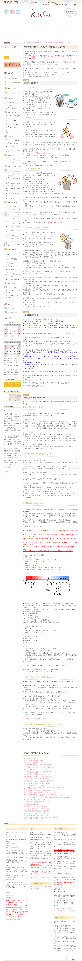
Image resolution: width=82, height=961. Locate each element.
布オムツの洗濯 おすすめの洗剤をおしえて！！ (37, 792)
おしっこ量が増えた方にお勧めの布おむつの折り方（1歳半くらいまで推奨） (44, 778)
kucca (7, 462)
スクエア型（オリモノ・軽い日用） (13, 175)
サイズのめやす (35, 21)
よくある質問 (59, 25)
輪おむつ (10, 96)
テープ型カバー (10, 103)
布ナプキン (9, 160)
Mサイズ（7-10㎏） (13, 131)
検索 (6, 48)
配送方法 (31, 953)
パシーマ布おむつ (12, 99)
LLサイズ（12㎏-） (13, 137)
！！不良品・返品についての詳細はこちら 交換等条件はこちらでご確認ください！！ (64, 901)
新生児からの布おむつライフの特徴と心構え (36, 797)
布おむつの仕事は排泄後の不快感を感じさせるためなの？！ (40, 783)
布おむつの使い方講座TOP (34, 33)
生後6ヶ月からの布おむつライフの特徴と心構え (37, 799)
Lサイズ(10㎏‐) (11, 118)
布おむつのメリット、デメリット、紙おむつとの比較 (38, 762)
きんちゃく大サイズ (13, 214)
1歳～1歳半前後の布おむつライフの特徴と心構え (37, 801)
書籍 (7, 295)
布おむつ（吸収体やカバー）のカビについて (36, 760)
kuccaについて (10, 21)
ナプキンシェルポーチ (13, 230)
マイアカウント (47, 5)
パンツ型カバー (10, 127)
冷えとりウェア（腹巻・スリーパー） (11, 235)
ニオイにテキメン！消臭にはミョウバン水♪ (36, 144)
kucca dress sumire (11, 303)
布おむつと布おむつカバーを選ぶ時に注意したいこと (38, 755)
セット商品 (10, 150)
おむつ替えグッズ (10, 193)
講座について (22, 21)
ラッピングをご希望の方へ (12, 74)
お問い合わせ (18, 953)
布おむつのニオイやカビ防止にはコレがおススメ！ (37, 804)
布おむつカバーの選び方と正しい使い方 (35, 753)
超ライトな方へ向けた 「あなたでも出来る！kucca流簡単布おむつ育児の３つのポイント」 (48, 788)
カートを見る (74, 5)
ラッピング (9, 299)
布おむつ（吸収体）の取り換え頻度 (33, 810)
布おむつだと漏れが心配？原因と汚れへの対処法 (37, 769)
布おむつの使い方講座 (30, 780)
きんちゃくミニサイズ (13, 221)
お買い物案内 (46, 25)
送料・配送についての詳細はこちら (39, 868)
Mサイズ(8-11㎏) (12, 115)
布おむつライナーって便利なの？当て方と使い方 (37, 772)
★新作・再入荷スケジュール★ (71, 21)
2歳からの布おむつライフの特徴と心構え (35, 802)
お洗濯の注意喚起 (47, 21)
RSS (62, 953)
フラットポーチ (12, 226)
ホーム (24, 33)
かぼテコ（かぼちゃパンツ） (13, 287)
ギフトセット (11, 153)
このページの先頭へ (71, 950)
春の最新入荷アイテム (12, 79)
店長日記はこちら (9, 458)
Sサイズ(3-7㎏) (12, 112)
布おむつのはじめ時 (29, 749)
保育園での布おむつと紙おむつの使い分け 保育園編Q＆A (39, 785)
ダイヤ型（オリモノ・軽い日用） (12, 165)
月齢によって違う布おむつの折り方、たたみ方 (36, 765)
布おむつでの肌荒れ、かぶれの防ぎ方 (34, 776)
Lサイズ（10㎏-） (12, 134)
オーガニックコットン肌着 (13, 245)
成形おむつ (10, 93)
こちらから (72, 927)
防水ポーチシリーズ (11, 205)
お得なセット (9, 146)
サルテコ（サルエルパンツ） (13, 282)
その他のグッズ (10, 240)
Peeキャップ (11, 197)
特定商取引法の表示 (39, 953)
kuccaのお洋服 (10, 278)
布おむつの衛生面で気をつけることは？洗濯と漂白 (37, 774)
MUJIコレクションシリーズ (22, 26)
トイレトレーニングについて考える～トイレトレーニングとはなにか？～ (43, 787)
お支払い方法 (25, 953)
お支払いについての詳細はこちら (14, 910)
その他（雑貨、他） (13, 270)
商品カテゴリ (34, 25)
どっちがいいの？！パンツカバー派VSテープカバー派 (38, 771)
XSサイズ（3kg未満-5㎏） (13, 107)
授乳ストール (11, 260)
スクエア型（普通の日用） (13, 180)
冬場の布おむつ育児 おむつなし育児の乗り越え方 (37, 781)
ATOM (66, 953)
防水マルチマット (12, 254)
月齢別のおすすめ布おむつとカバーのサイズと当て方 (38, 757)
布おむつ (8, 89)
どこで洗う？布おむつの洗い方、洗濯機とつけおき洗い (56, 33)
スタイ (9, 267)
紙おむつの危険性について (31, 795)
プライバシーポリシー (50, 953)
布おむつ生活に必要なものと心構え (33, 751)
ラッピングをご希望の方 (59, 21)
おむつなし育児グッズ (12, 156)
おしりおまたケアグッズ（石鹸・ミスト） (13, 250)
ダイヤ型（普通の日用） (13, 170)
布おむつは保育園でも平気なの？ (33, 764)
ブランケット (11, 264)
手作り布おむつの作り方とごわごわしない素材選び (37, 767)
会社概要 (58, 953)
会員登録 (57, 5)
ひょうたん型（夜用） (12, 185)
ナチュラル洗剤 (10, 274)
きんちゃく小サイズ (13, 217)
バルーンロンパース (13, 292)
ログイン (65, 5)
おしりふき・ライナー (13, 201)
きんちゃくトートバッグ (13, 210)
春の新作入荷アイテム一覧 (10, 26)
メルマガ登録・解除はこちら (12, 376)
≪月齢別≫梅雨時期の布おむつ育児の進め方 (36, 806)
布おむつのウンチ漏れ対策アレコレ (33, 794)
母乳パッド (10, 257)
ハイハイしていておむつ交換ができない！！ (36, 790)
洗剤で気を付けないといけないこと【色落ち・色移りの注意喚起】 (42, 808)
